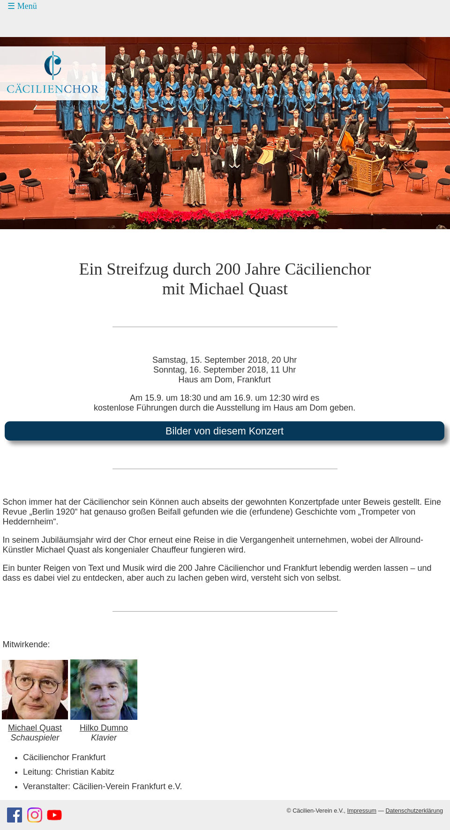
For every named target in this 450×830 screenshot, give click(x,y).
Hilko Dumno (104, 728)
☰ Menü (22, 6)
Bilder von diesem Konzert (224, 431)
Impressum (361, 811)
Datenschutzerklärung (414, 811)
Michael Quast (35, 728)
